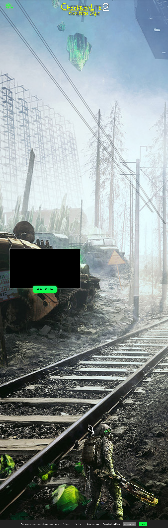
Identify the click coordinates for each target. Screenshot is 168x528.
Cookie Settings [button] (129, 524)
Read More (115, 524)
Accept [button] (143, 524)
